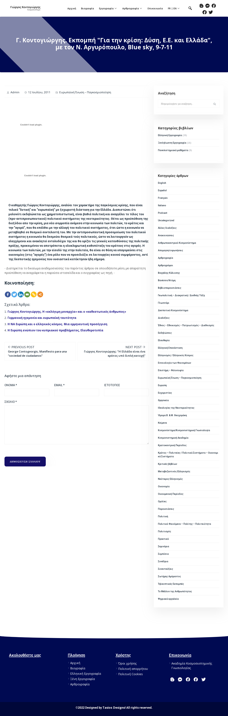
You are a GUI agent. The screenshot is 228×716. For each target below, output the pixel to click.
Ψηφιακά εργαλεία (168, 599)
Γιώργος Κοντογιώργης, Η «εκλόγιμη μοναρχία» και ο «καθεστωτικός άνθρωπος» (66, 312)
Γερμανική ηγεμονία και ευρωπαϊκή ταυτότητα (41, 318)
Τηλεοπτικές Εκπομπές (171, 584)
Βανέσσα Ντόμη (167, 280)
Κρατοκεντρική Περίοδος (172, 445)
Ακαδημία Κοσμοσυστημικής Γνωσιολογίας (191, 665)
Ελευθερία (164, 340)
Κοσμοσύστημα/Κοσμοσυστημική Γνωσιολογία (184, 430)
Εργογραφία (108, 8)
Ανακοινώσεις (166, 235)
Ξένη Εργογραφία (82, 679)
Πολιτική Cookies (130, 674)
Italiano (162, 205)
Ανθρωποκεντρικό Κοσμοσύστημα (177, 243)
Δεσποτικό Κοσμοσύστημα (173, 310)
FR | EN (174, 8)
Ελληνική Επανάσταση (170, 348)
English (162, 183)
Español (162, 190)
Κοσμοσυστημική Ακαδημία (173, 437)
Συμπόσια (163, 554)
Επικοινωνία (155, 8)
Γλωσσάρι (163, 303)
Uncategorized (166, 220)
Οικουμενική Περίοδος (170, 494)
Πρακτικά (163, 539)
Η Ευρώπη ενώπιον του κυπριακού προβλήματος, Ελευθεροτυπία (55, 330)
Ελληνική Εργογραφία (170, 135)
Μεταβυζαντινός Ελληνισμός (174, 471)
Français (163, 198)
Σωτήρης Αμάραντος (169, 576)
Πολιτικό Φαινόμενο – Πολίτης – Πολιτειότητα (184, 524)
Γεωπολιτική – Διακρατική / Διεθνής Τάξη (181, 295)
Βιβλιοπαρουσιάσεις (169, 288)
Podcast (162, 213)
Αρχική (71, 8)
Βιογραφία (87, 8)
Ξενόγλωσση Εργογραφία (172, 142)
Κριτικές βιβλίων (167, 464)
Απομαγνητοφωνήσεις (170, 250)
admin (14, 92)
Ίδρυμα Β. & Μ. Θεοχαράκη (172, 415)
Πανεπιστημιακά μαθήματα (173, 150)
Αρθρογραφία (132, 8)
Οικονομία (164, 486)
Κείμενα (162, 422)
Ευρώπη (162, 385)
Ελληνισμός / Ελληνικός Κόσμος (175, 355)
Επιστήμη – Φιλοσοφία (171, 370)
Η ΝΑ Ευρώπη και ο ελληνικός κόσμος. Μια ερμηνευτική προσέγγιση (57, 324)
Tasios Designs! (114, 708)
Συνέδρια (163, 561)
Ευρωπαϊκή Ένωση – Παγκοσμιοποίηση (85, 92)
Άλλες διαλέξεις (167, 228)
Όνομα (10, 385)
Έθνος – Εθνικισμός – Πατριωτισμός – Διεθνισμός (186, 325)
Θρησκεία (163, 400)
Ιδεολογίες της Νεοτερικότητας (176, 407)
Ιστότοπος (112, 385)
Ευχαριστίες (165, 392)
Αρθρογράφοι (165, 265)
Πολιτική (163, 516)
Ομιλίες (162, 501)
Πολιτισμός (164, 531)
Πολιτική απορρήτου (133, 669)
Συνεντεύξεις (165, 569)
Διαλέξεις (164, 318)
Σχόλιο (10, 401)
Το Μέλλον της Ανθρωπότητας (175, 591)
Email (59, 385)
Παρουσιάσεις (166, 509)
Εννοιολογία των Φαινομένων (174, 362)
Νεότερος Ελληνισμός (170, 479)
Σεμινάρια (163, 546)
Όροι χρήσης (127, 663)
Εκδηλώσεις (165, 333)
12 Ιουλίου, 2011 (39, 92)
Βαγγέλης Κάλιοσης (169, 273)
